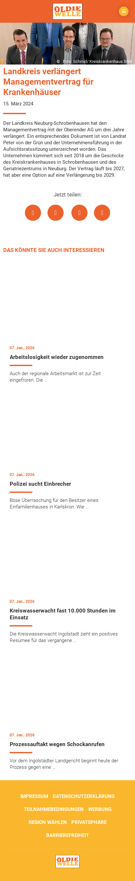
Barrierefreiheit (67, 835)
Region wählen (48, 822)
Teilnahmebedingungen (54, 809)
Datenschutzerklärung (84, 796)
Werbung (99, 809)
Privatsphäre (89, 822)
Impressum (34, 796)
